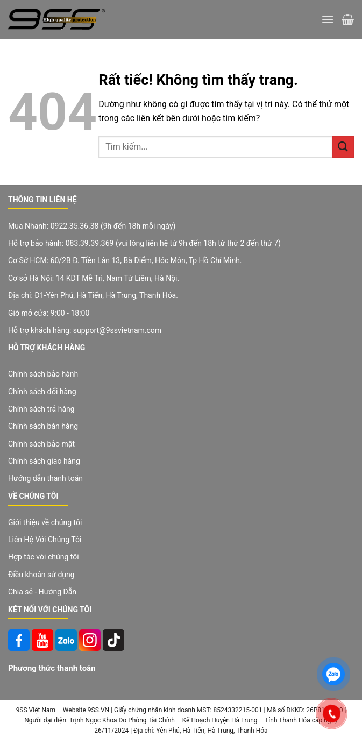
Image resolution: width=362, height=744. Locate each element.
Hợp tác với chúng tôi (43, 556)
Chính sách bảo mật (41, 444)
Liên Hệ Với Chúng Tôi (44, 539)
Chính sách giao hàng (44, 461)
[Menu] (327, 19)
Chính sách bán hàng (43, 426)
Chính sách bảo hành (43, 374)
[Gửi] (343, 146)
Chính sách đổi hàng (42, 391)
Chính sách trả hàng (41, 409)
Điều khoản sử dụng (41, 574)
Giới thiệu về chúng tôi (45, 522)
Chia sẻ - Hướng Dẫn (42, 591)
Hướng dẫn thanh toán (45, 478)
